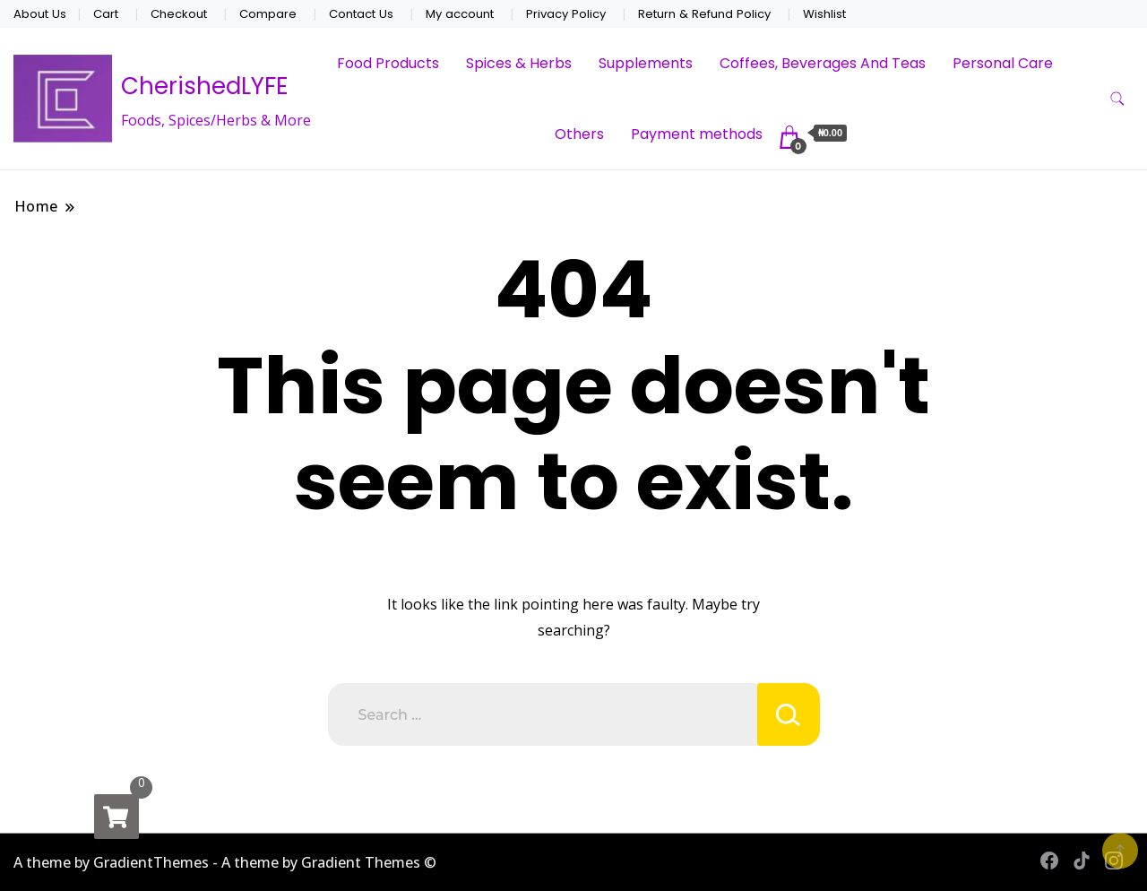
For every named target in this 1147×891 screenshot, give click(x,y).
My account (460, 13)
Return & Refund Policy (704, 13)
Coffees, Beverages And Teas (823, 63)
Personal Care (1003, 63)
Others (579, 134)
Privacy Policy (566, 13)
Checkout (179, 13)
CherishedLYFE (205, 86)
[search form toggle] (1117, 99)
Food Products (388, 63)
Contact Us (361, 13)
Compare (268, 13)
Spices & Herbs (519, 63)
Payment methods (697, 134)
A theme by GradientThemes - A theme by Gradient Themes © (224, 862)
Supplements (646, 63)
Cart (105, 13)
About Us (39, 13)
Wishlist (824, 13)
